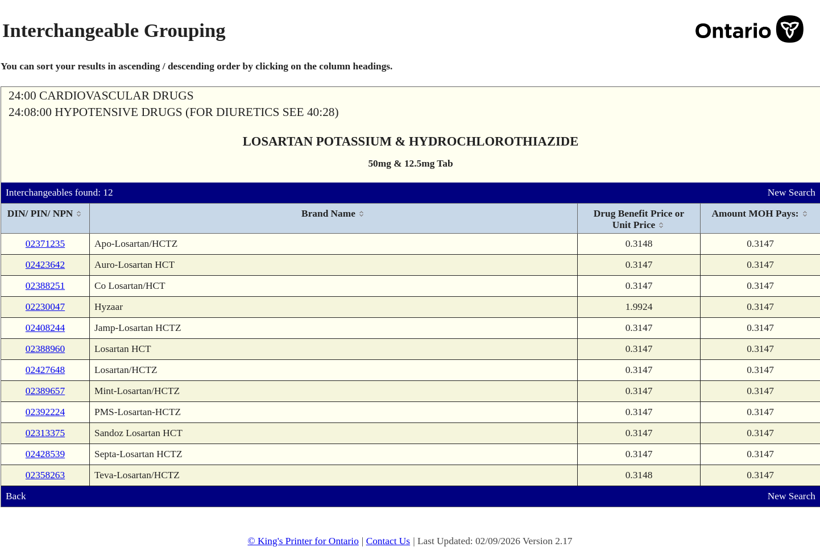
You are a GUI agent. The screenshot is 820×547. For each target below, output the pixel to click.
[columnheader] (45, 219)
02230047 (45, 306)
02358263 (45, 475)
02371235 (45, 243)
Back (16, 496)
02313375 (45, 433)
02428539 (45, 454)
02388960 (45, 348)
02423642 (45, 264)
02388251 (45, 285)
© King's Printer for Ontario (302, 541)
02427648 (45, 369)
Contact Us (388, 541)
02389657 (45, 391)
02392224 (45, 412)
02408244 (45, 327)
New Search (791, 192)
